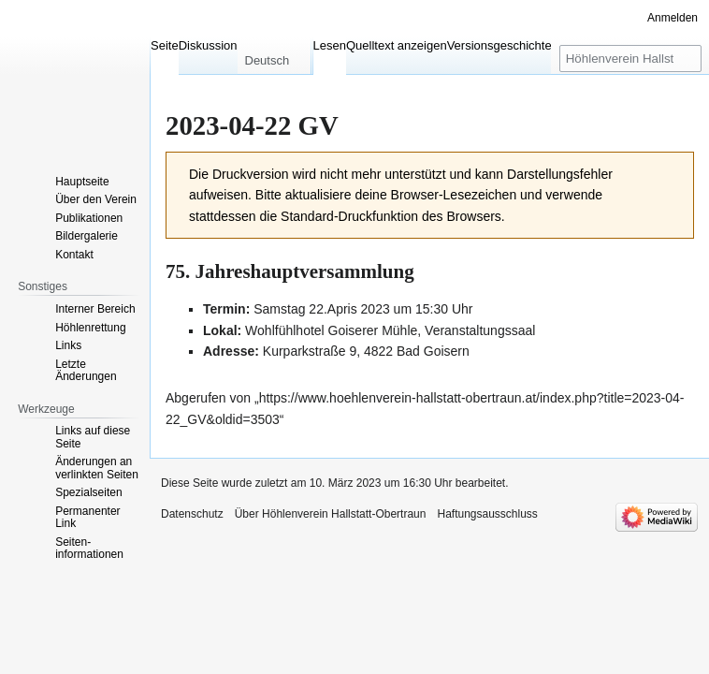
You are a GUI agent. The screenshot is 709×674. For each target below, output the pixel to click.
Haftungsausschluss (487, 513)
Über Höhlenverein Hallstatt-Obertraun (331, 513)
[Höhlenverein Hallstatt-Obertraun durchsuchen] (630, 58)
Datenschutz (192, 513)
